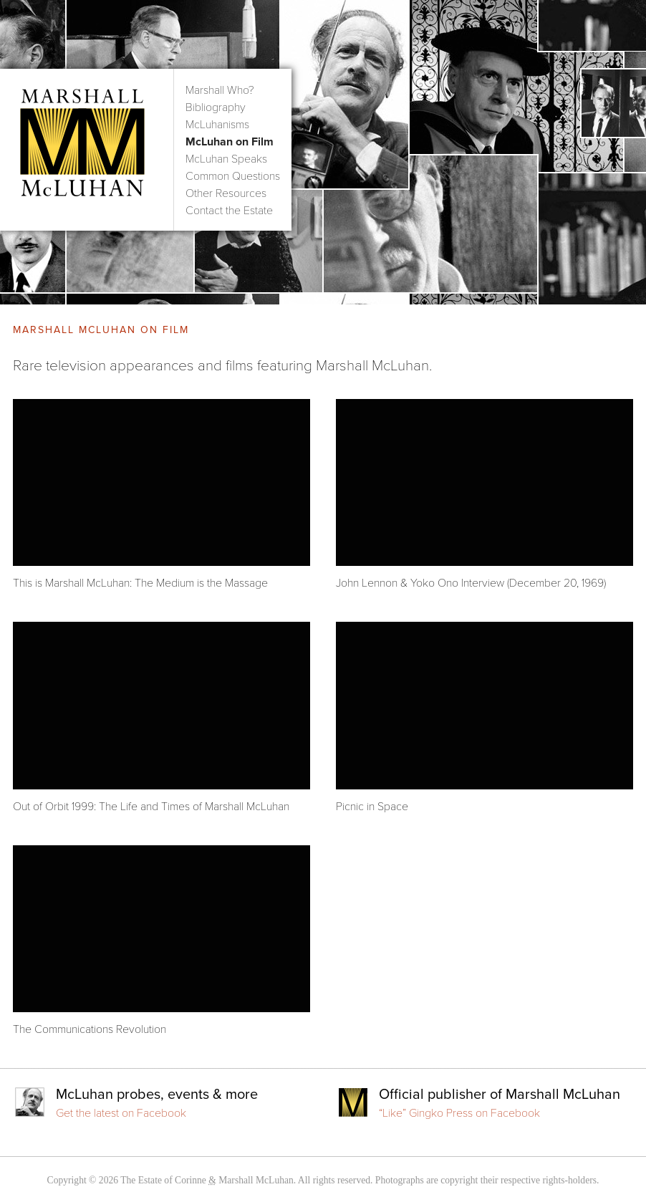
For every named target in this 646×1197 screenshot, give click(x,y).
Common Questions (232, 176)
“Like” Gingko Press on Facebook (459, 1113)
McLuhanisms (217, 124)
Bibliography (215, 107)
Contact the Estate (229, 210)
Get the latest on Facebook (121, 1113)
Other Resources (225, 193)
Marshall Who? (219, 90)
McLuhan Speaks (226, 159)
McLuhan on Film (229, 142)
